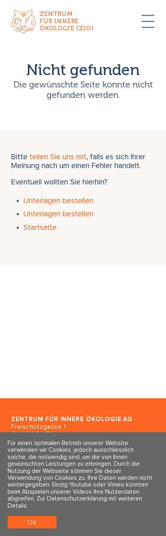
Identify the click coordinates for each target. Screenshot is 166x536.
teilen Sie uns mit (57, 157)
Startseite (40, 227)
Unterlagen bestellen (58, 201)
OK (31, 522)
